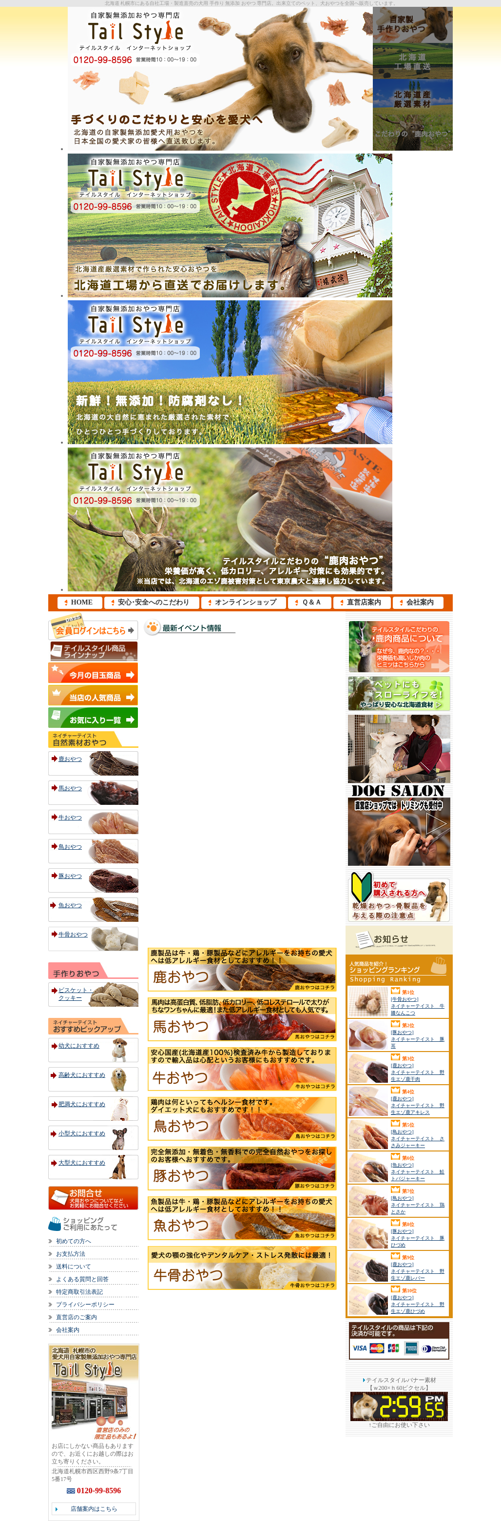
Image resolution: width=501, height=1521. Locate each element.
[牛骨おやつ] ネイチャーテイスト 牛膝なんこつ (417, 1005)
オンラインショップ (245, 602)
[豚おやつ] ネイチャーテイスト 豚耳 (417, 1039)
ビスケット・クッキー (76, 994)
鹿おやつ (70, 759)
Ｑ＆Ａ (312, 602)
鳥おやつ (70, 846)
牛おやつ (70, 817)
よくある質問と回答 (82, 1279)
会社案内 (420, 602)
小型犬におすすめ (81, 1133)
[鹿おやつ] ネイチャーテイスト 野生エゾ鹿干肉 (417, 1072)
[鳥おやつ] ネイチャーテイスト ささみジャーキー (417, 1138)
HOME (82, 602)
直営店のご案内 (76, 1317)
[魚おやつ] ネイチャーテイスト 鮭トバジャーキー (417, 1171)
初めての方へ (73, 1241)
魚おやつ (70, 905)
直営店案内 (364, 602)
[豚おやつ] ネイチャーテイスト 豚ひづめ (417, 1238)
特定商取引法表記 (79, 1291)
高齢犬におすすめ (81, 1075)
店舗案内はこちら (94, 1508)
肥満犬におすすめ (81, 1104)
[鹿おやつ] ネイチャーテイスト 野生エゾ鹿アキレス (417, 1105)
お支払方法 (70, 1253)
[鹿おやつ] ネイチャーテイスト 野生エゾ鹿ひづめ (417, 1304)
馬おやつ (70, 788)
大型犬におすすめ (81, 1162)
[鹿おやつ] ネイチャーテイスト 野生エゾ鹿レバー (417, 1271)
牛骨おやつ (73, 934)
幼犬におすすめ (78, 1045)
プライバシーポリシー (85, 1304)
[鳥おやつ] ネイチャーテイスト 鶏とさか (417, 1204)
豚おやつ (70, 876)
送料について (73, 1266)
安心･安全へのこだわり (154, 602)
